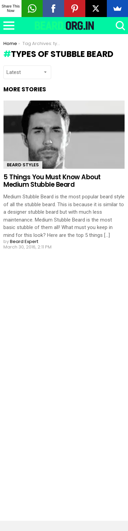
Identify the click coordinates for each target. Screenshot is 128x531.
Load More (64, 274)
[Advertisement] (54, 397)
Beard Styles (23, 165)
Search (119, 25)
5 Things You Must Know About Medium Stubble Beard (52, 180)
